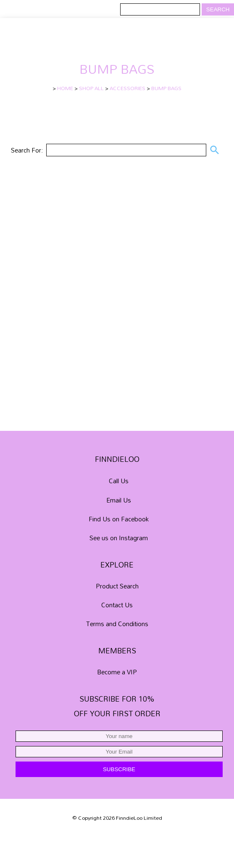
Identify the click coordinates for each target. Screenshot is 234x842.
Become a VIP (117, 672)
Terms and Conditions (117, 623)
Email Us (118, 500)
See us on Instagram (118, 537)
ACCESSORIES (127, 88)
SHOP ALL (91, 88)
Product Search (117, 586)
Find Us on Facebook (119, 519)
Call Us (119, 481)
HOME (65, 88)
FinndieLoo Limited (139, 818)
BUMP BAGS (166, 88)
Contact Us (117, 604)
